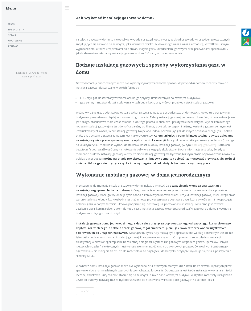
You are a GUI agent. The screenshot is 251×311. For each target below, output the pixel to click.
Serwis (12, 35)
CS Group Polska (38, 72)
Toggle (66, 8)
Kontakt (13, 46)
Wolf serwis (15, 40)
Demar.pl (27, 76)
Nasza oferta (16, 29)
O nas (11, 23)
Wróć (85, 291)
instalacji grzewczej (203, 145)
